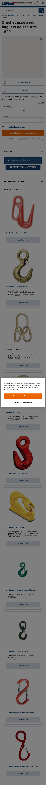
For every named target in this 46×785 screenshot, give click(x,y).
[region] (23, 392)
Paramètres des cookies (23, 402)
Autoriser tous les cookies (23, 396)
